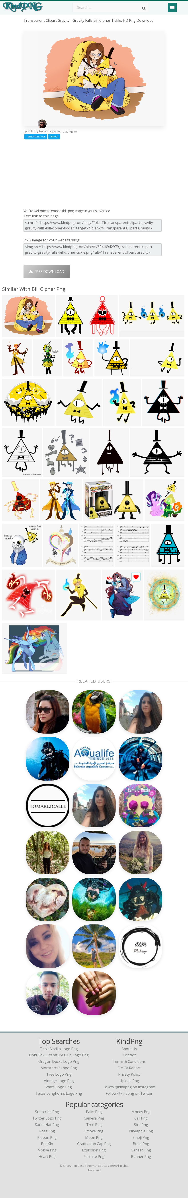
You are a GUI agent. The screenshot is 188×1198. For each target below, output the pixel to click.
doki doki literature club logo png (59, 1055)
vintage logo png (59, 1080)
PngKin (47, 1143)
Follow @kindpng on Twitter (129, 1093)
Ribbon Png (47, 1137)
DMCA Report (129, 1067)
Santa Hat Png (47, 1124)
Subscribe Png (47, 1111)
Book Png (141, 1143)
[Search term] (110, 7)
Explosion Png (94, 1150)
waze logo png (59, 1086)
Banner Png (141, 1156)
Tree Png (94, 1124)
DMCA (54, 136)
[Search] (143, 8)
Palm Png (94, 1111)
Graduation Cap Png (94, 1143)
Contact (129, 1055)
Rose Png (47, 1131)
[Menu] (172, 7)
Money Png (141, 1111)
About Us (129, 1048)
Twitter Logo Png (47, 1118)
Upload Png (129, 1080)
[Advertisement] (94, 173)
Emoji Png (141, 1137)
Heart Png (47, 1156)
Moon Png (94, 1137)
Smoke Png (93, 1131)
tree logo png (58, 1074)
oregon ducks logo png (58, 1061)
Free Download (46, 271)
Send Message (35, 136)
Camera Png (94, 1118)
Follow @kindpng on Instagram (129, 1086)
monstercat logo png (59, 1067)
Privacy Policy (129, 1074)
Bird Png (141, 1124)
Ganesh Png (141, 1150)
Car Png (141, 1118)
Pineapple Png (141, 1131)
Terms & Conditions (129, 1061)
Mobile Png (47, 1150)
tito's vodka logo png (59, 1048)
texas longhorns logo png (58, 1093)
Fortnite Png (94, 1156)
